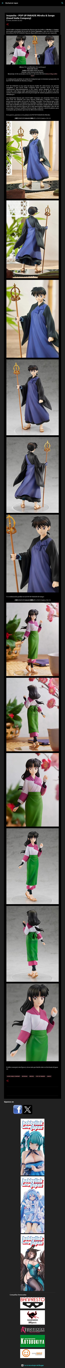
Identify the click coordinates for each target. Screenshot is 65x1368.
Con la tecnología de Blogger (32, 1365)
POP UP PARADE (40, 1076)
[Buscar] (62, 3)
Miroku (32, 1076)
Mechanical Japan (11, 3)
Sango (49, 1076)
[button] (7, 24)
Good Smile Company (13, 1076)
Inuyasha (24, 1076)
